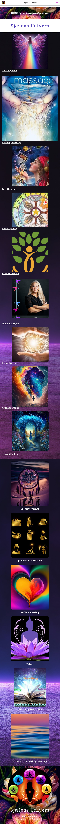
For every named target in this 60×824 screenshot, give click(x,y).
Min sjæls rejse (10, 323)
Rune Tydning (9, 228)
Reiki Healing (9, 363)
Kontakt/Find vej (10, 454)
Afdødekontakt (10, 407)
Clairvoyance (9, 70)
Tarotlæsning (9, 189)
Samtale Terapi (10, 273)
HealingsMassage (11, 142)
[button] (57, 2)
